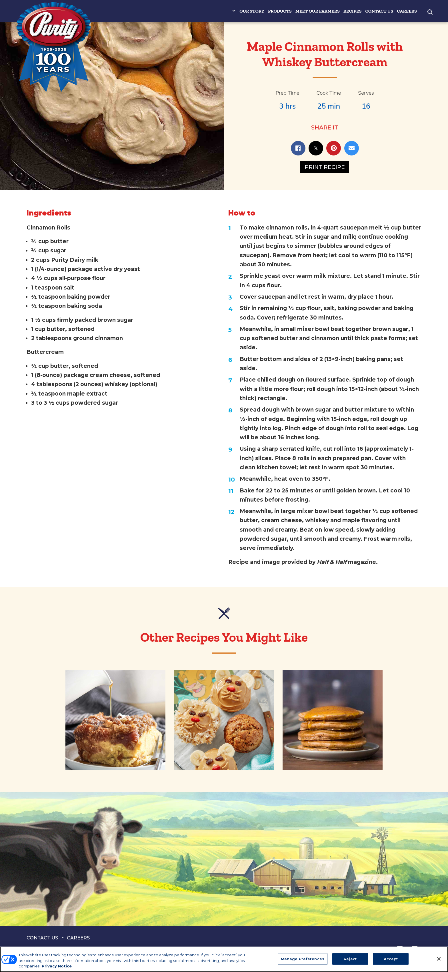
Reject (350, 958)
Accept (391, 958)
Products (280, 11)
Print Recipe (325, 167)
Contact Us (379, 11)
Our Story (251, 11)
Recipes (352, 11)
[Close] (439, 959)
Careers (407, 11)
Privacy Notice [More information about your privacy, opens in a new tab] (57, 966)
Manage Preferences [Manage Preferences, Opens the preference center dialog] (302, 958)
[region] (224, 959)
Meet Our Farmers (317, 11)
